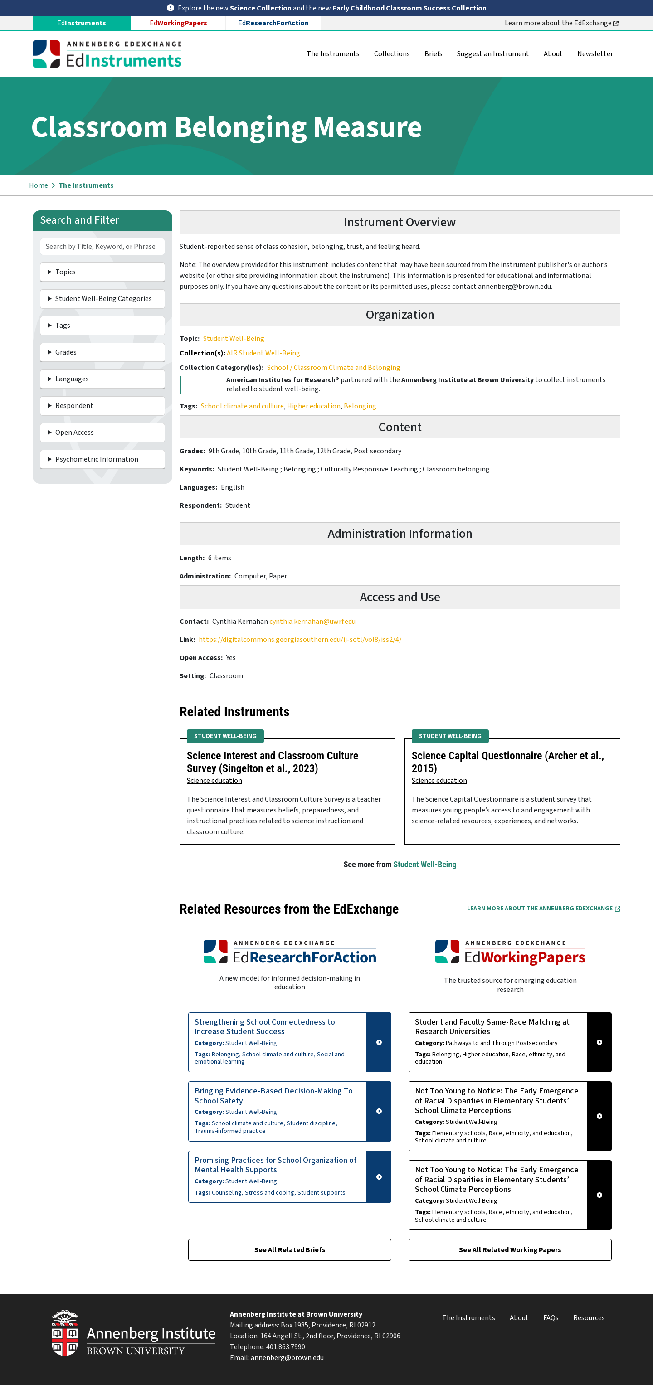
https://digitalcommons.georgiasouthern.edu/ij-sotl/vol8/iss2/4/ (300, 640)
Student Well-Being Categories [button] (103, 299)
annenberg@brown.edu (287, 1358)
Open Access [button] (74, 432)
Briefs (433, 54)
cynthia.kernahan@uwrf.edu (312, 622)
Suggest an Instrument (493, 54)
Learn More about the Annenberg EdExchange (543, 908)
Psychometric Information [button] (96, 459)
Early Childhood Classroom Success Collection (409, 8)
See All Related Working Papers (510, 1250)
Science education (214, 781)
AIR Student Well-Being (263, 353)
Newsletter (595, 54)
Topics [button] (65, 272)
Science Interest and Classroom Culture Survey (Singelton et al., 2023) (272, 762)
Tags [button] (62, 325)
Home (38, 185)
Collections (392, 54)
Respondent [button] (74, 406)
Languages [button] (72, 379)
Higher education (314, 406)
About (553, 54)
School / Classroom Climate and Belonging (333, 368)
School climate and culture (242, 406)
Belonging (360, 406)
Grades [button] (66, 352)
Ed (178, 23)
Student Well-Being (233, 339)
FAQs (551, 1318)
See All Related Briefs (290, 1250)
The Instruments (333, 54)
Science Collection (261, 8)
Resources (589, 1318)
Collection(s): (202, 353)
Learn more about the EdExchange (562, 23)
